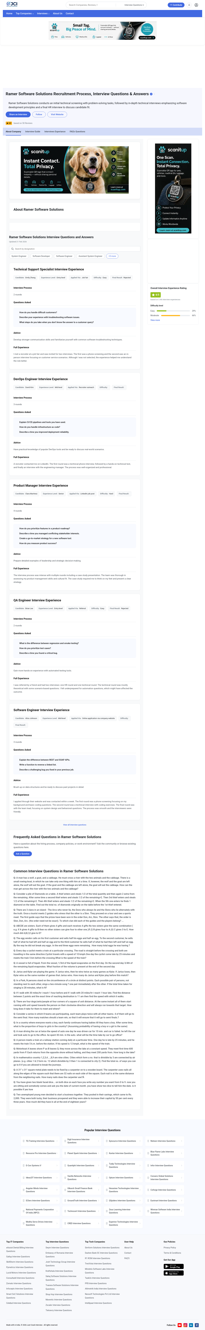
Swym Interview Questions (57, 1247)
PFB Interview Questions (96, 1283)
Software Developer (41, 256)
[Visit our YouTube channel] (180, 1325)
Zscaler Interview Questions (58, 1305)
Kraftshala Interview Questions (59, 1271)
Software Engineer (64, 256)
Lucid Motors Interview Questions (21, 1273)
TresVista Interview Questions (98, 1263)
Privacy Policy (170, 1247)
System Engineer (19, 256)
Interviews (43, 13)
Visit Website (57, 114)
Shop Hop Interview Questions (59, 1294)
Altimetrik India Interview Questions (100, 1289)
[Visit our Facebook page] (197, 1325)
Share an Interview (18, 114)
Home (9, 13)
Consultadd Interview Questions (20, 1278)
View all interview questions (74, 825)
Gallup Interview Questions (18, 1256)
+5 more (112, 256)
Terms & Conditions (172, 1253)
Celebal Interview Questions (18, 1303)
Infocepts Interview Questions (19, 1289)
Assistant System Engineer (90, 256)
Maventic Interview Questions (59, 1299)
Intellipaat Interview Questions (98, 1303)
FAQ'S (126, 1258)
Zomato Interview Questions (18, 1283)
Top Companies (25, 13)
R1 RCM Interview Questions (97, 1258)
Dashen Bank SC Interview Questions (101, 1253)
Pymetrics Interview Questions (19, 1267)
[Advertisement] (102, 67)
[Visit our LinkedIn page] (191, 1325)
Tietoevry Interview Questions (59, 1310)
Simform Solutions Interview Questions (102, 1247)
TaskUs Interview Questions (97, 1278)
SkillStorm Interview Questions (19, 1262)
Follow (39, 114)
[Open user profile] (196, 5)
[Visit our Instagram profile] (185, 1325)
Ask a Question (22, 854)
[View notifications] (189, 5)
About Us (57, 13)
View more (155, 320)
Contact (70, 13)
